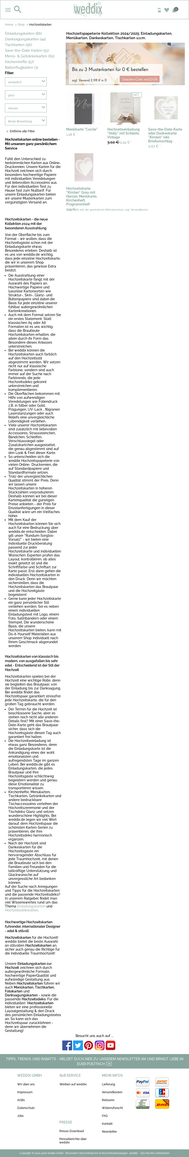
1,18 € (72, 134)
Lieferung (108, 1084)
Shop (21, 24)
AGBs (21, 1100)
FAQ (105, 1116)
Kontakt (107, 1123)
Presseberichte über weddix (73, 1140)
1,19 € (72, 209)
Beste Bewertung (20, 121)
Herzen (13, 108)
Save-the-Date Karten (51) (27, 50)
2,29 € (119, 142)
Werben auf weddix (73, 1084)
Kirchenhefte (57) (19, 62)
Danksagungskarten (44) (25, 39)
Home (9, 24)
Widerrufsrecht (112, 1108)
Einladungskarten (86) (23, 33)
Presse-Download (71, 1131)
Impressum (24, 1092)
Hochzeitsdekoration (21, 910)
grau (11, 95)
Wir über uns (26, 1084)
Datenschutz (26, 1108)
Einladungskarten (31, 906)
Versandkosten (112, 1092)
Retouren (108, 1100)
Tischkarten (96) (18, 45)
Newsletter (109, 1131)
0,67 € (154, 146)
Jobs (20, 1116)
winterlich (15, 82)
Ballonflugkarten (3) (21, 67)
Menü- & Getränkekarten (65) (29, 56)
